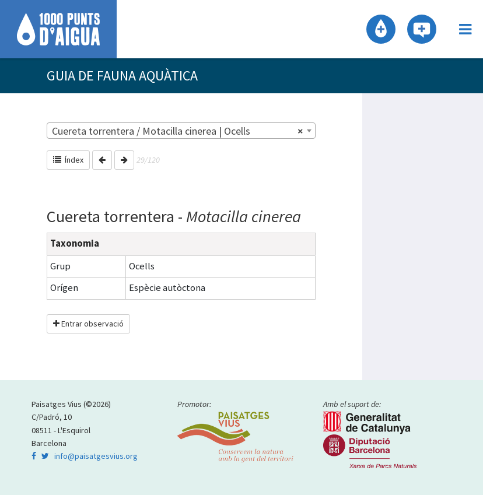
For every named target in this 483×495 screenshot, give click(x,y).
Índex (68, 160)
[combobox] (181, 130)
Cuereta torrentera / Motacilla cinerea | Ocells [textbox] (177, 131)
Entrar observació (88, 323)
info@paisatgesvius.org (96, 456)
